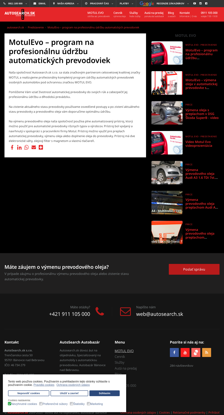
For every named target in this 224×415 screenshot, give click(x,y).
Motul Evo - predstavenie (201, 44)
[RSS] (206, 352)
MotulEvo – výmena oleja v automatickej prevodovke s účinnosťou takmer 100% (201, 88)
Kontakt (120, 379)
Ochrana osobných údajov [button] (73, 384)
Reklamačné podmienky (189, 412)
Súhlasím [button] (104, 393)
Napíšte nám (146, 307)
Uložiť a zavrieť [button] (69, 393)
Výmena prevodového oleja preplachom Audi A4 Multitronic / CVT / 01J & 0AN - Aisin (202, 207)
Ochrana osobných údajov (138, 412)
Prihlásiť (214, 412)
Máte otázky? (80, 307)
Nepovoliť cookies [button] (28, 393)
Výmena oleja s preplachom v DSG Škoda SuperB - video (202, 114)
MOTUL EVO (124, 351)
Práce (189, 104)
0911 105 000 (125, 385)
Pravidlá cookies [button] (44, 384)
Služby (119, 362)
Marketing (96, 404)
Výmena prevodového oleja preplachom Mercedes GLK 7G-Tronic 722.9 (200, 237)
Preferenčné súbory (55, 404)
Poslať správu (194, 269)
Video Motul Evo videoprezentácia (198, 144)
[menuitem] (15, 3)
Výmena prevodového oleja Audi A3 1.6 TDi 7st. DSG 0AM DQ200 (200, 176)
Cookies (164, 412)
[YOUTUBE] (185, 352)
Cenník (120, 356)
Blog (118, 374)
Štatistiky (79, 404)
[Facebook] (174, 352)
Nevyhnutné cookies (24, 404)
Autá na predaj (126, 368)
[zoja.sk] (195, 352)
